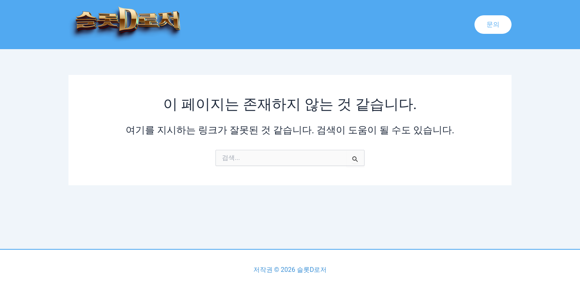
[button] (493, 24)
